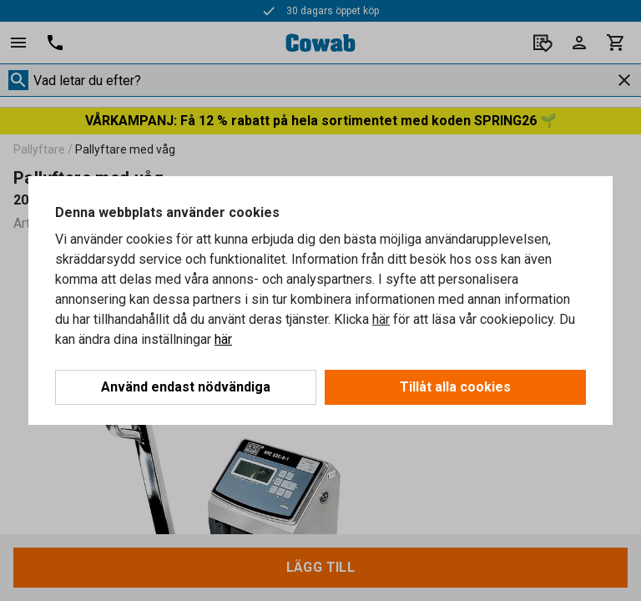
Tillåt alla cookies (455, 387)
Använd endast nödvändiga (185, 387)
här (381, 319)
